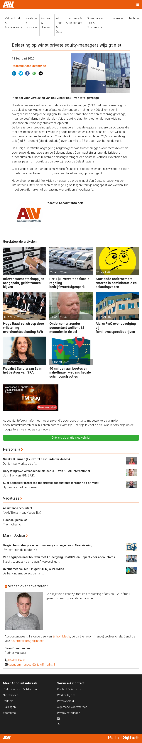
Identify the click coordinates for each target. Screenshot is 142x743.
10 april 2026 (104, 317)
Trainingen (9, 707)
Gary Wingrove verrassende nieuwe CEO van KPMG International (46, 471)
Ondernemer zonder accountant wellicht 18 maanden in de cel (66, 327)
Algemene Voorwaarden (72, 707)
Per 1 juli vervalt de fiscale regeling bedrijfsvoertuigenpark (69, 283)
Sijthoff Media (61, 636)
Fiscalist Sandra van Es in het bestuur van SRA (22, 370)
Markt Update (14, 535)
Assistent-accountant (17, 508)
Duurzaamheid (116, 18)
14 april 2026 (58, 317)
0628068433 (16, 660)
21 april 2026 (104, 272)
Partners (8, 701)
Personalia (11, 449)
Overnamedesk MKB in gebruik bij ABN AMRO (33, 569)
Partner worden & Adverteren (21, 689)
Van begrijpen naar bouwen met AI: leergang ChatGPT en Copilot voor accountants (59, 557)
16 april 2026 (12, 317)
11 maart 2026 (59, 362)
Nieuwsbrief (10, 695)
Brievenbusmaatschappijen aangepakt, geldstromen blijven (23, 283)
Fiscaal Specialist (15, 520)
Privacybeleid (65, 701)
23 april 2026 (12, 272)
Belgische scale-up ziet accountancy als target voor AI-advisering (47, 545)
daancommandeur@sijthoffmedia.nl (31, 664)
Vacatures (11, 498)
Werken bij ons (66, 695)
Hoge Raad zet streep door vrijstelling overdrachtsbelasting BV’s (23, 327)
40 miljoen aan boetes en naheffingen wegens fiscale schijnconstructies (70, 372)
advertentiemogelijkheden (27, 641)
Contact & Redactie (69, 689)
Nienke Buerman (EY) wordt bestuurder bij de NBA (36, 459)
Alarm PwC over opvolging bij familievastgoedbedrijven (116, 327)
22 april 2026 (58, 272)
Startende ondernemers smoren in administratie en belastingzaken (116, 283)
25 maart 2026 (13, 362)
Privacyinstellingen (68, 713)
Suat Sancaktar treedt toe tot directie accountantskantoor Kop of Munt (51, 483)
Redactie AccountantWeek (29, 66)
